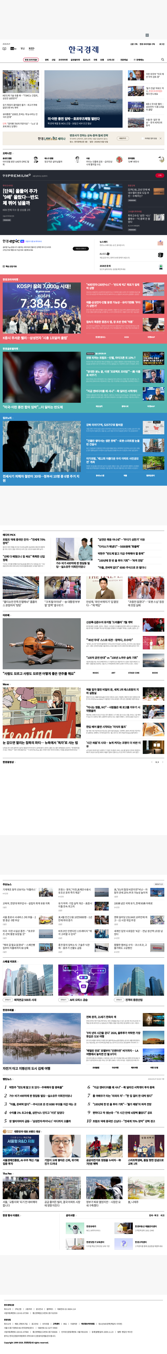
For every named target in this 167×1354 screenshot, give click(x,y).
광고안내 (39, 1309)
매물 (125, 475)
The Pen (7, 1173)
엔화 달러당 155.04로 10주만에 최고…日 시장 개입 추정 (130, 918)
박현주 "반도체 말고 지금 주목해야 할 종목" (121, 553)
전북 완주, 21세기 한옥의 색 (101, 1017)
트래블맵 (96, 1067)
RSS (65, 1323)
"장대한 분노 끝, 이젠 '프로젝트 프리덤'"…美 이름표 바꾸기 (113, 373)
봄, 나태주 (133, 1202)
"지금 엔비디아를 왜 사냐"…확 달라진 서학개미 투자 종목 (123, 1087)
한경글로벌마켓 (10, 348)
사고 (162, 1215)
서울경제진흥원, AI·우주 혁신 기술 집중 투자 (21, 1162)
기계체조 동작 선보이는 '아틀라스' (19, 889)
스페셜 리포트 (10, 961)
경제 (46, 59)
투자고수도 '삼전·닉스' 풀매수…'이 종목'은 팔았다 (139, 219)
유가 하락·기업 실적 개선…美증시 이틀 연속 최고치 (75, 905)
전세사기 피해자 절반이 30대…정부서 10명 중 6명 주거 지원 (41, 478)
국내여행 (115, 1067)
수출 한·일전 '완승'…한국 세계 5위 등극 (154, 122)
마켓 (151, 337)
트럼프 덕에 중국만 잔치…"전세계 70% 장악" (24, 541)
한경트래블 (8, 1010)
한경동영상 (8, 762)
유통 (102, 59)
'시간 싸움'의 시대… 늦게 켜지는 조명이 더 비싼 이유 (113, 744)
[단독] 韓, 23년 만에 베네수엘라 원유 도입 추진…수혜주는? (139, 193)
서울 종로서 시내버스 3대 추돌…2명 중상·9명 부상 (19, 918)
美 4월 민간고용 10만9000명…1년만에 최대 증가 (75, 918)
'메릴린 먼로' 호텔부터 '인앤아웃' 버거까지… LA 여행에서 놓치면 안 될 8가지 (112, 1052)
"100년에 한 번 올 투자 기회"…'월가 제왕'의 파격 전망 (122, 1104)
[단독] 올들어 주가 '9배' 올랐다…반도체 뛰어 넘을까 (20, 197)
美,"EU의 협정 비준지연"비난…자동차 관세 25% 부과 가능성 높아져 (131, 891)
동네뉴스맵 (100, 475)
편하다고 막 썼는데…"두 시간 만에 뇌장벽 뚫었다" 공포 (122, 1113)
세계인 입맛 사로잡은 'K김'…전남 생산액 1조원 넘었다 (138, 932)
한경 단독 (131, 185)
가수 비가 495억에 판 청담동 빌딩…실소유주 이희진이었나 (73, 565)
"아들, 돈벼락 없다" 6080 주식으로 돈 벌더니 (122, 567)
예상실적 (99, 406)
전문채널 (124, 59)
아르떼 (6, 615)
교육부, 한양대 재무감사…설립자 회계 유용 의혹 (26, 903)
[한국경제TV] (13, 48)
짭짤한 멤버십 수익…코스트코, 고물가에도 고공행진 (130, 946)
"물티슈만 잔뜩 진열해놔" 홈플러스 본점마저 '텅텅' (20, 603)
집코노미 (86, 59)
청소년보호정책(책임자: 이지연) (110, 1323)
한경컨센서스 (100, 337)
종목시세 (125, 406)
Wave (6, 684)
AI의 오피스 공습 (72, 1000)
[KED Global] (31, 48)
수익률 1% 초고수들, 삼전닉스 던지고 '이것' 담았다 (36, 1113)
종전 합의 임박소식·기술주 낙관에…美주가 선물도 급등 (74, 946)
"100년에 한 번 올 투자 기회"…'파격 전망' (120, 560)
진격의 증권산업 (128, 1000)
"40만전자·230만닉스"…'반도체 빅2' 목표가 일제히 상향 (112, 286)
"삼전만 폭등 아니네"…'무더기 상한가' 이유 (121, 539)
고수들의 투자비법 (135, 211)
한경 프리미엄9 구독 (147, 44)
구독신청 (18, 1309)
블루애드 (50, 1309)
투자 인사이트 (8, 185)
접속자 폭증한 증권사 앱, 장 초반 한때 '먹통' (109, 322)
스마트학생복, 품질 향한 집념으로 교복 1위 (146, 1162)
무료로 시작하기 (81, 248)
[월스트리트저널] (23, 48)
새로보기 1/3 (159, 884)
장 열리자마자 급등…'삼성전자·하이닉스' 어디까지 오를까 (40, 1121)
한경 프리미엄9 (31, 59)
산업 (53, 59)
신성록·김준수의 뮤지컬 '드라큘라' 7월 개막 (109, 622)
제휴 (16, 1323)
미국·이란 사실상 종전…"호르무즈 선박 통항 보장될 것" (19, 932)
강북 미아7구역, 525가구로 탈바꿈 (104, 425)
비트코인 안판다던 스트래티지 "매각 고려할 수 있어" (75, 932)
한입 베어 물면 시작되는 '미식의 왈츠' (106, 727)
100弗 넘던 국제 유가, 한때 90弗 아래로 (133, 903)
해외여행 (134, 1067)
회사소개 (7, 1309)
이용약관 (73, 1323)
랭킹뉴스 (7, 1079)
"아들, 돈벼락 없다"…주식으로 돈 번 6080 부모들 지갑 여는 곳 (42, 1104)
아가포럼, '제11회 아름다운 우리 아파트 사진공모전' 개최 (112, 460)
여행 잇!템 (154, 1067)
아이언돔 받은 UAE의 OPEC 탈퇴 (16, 163)
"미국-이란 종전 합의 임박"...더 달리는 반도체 (33, 407)
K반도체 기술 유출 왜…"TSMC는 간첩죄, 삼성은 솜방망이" (20, 97)
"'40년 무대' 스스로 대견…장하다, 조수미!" (109, 640)
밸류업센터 (150, 475)
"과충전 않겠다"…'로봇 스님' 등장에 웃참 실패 (146, 603)
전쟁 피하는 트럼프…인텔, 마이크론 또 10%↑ (111, 357)
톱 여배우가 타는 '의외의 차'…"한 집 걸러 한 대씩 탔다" (123, 1096)
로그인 (161, 44)
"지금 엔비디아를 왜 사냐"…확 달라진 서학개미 (111, 391)
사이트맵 (45, 1323)
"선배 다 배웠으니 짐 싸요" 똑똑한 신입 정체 (24, 558)
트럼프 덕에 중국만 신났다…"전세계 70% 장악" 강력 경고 (124, 1121)
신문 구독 (134, 44)
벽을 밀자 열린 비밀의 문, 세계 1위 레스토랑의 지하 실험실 (112, 691)
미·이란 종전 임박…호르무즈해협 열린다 (74, 118)
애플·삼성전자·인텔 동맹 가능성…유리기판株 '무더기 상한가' (113, 304)
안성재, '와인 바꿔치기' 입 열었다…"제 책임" (102, 603)
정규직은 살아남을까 (53, 161)
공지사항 (70, 1215)
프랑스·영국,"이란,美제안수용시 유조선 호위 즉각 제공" (74, 891)
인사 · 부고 (153, 1215)
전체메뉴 (140, 59)
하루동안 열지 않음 (151, 138)
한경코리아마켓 (10, 279)
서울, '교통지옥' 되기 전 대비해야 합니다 (20, 1203)
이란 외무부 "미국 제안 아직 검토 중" (155, 75)
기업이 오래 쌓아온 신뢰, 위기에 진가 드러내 (61, 1162)
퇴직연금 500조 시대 (19, 1000)
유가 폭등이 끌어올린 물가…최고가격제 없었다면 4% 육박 (20, 106)
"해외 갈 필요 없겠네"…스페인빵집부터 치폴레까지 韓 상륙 (19, 946)
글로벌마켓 (75, 59)
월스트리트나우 (96, 353)
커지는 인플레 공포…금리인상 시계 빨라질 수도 (99, 163)
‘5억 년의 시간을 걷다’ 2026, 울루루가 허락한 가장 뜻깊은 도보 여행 (113, 1034)
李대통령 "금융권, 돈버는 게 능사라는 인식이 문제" (20, 115)
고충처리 (28, 1309)
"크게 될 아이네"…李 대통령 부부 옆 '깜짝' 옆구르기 (62, 603)
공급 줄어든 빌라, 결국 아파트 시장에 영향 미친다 (62, 1203)
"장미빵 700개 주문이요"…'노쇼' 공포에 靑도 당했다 (20, 125)
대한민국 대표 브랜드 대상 (27, 1131)
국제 (95, 59)
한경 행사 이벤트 (11, 1215)
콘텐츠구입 (23, 1323)
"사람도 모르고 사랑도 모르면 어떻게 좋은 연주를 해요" (39, 673)
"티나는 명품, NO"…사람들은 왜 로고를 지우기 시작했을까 (113, 709)
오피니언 (110, 59)
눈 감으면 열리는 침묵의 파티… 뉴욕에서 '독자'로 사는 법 (40, 743)
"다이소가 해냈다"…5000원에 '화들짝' (119, 546)
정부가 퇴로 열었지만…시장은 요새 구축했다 (103, 1203)
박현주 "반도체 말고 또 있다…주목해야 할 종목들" (36, 1087)
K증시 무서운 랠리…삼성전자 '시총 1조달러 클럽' (155, 106)
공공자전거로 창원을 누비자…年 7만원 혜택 (103, 1162)
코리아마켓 (62, 59)
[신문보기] (4, 48)
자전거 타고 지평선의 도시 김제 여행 (26, 1068)
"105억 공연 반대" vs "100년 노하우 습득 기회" (112, 658)
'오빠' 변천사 (133, 161)
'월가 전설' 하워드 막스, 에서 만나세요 (155, 91)
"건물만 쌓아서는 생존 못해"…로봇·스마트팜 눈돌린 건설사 (112, 442)
